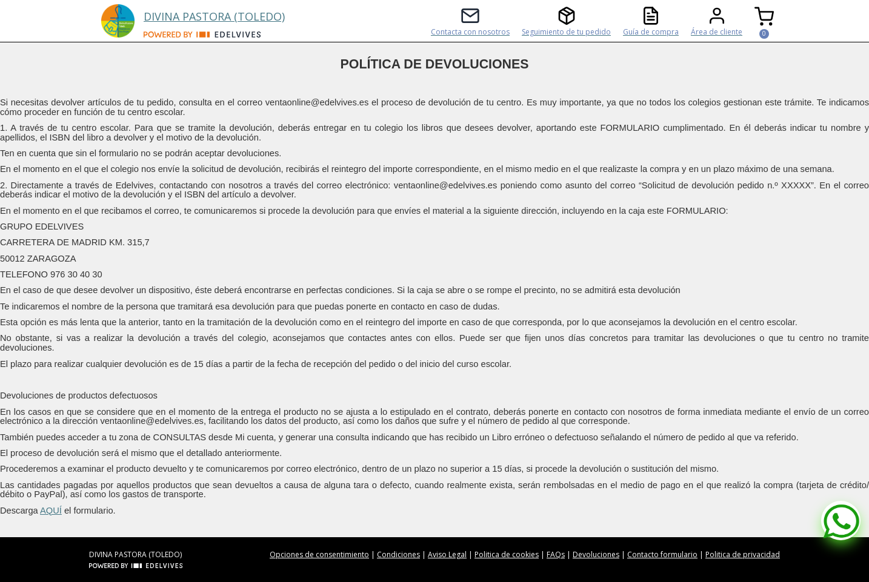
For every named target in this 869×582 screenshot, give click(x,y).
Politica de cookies (506, 554)
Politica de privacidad (742, 554)
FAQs (556, 554)
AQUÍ (51, 510)
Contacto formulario (662, 554)
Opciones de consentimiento (319, 554)
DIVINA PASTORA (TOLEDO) (214, 16)
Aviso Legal (447, 554)
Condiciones (398, 554)
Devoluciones (596, 554)
